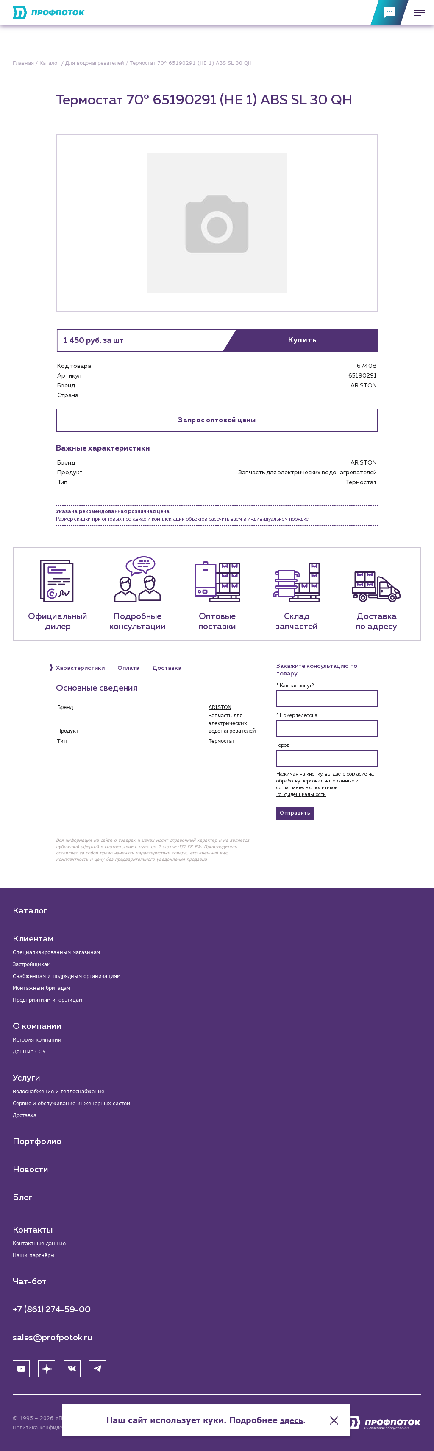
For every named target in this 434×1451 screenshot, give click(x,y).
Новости (30, 1169)
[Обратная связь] (389, 12)
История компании (37, 1039)
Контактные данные (39, 1243)
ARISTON (364, 386)
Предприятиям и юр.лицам (47, 1000)
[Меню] (417, 12)
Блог (23, 1197)
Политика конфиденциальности (54, 1427)
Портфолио (37, 1141)
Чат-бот (30, 1281)
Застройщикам (31, 964)
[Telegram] (97, 1368)
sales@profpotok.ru (52, 1337)
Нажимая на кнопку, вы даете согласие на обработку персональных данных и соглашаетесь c (325, 785)
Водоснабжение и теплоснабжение (58, 1091)
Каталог (30, 911)
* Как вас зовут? (295, 686)
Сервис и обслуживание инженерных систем (71, 1103)
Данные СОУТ (30, 1051)
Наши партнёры (34, 1255)
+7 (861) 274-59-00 (52, 1309)
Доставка (24, 1115)
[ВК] (72, 1368)
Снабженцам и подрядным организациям (66, 976)
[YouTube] (21, 1368)
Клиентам (33, 939)
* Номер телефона (296, 716)
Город (282, 745)
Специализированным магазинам (56, 952)
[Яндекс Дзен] (46, 1368)
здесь (302, 1417)
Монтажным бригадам (41, 988)
